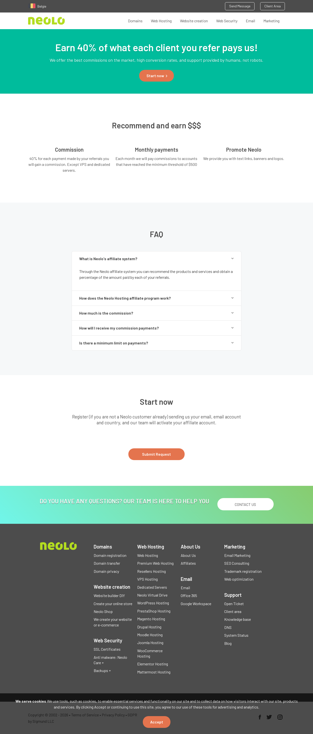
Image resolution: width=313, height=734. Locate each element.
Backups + (102, 670)
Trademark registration (243, 571)
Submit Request (156, 454)
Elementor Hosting (152, 663)
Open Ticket (234, 603)
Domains (135, 20)
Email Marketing (237, 555)
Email (250, 20)
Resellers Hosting (151, 571)
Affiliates (188, 563)
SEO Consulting (236, 563)
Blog (228, 643)
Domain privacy (106, 571)
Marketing (271, 20)
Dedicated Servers (152, 587)
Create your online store (113, 603)
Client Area (272, 6)
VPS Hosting (147, 579)
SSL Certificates (107, 649)
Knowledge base (237, 619)
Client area (232, 611)
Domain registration (110, 555)
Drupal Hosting (149, 626)
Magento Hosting (151, 618)
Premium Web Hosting (155, 563)
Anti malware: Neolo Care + (110, 660)
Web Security (226, 20)
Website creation (194, 20)
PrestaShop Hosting (153, 611)
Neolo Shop (103, 611)
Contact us (245, 504)
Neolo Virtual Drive (152, 595)
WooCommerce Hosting (150, 653)
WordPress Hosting (153, 602)
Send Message (239, 6)
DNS (228, 627)
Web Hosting (161, 20)
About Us (188, 555)
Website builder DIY (109, 595)
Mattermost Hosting (153, 672)
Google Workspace (196, 603)
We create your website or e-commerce (113, 622)
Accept (156, 722)
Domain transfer (107, 563)
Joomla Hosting (150, 642)
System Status (236, 635)
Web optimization (239, 579)
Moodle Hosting (150, 634)
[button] (156, 76)
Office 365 (189, 595)
